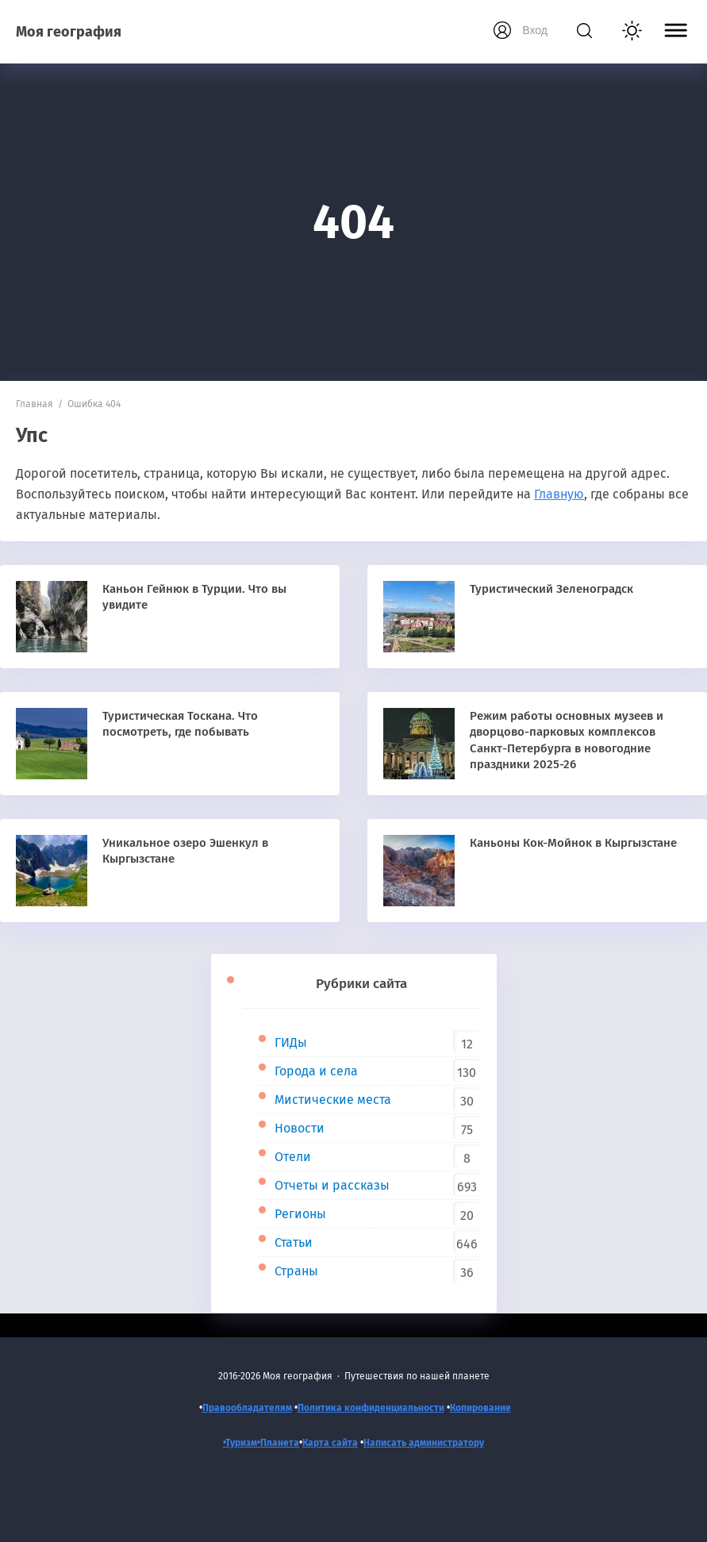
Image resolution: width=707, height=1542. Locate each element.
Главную (559, 494)
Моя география (68, 31)
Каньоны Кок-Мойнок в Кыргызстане (573, 843)
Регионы (300, 1213)
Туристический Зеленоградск (551, 589)
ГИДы (291, 1042)
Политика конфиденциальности (371, 1407)
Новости (300, 1128)
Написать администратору (423, 1442)
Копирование (480, 1407)
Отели (293, 1156)
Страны (296, 1271)
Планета (279, 1442)
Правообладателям (247, 1407)
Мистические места (333, 1099)
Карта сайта (330, 1442)
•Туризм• (241, 1442)
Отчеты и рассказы (332, 1185)
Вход (535, 30)
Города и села (316, 1071)
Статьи (294, 1242)
